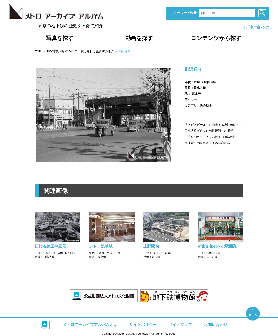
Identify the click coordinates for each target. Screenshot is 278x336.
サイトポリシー (143, 325)
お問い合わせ (256, 27)
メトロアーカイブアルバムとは (90, 325)
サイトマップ (180, 325)
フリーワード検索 (183, 13)
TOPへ (252, 314)
